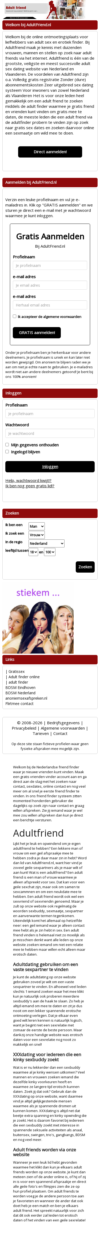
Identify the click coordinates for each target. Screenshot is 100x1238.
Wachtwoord (17, 424)
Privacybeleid (24, 728)
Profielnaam (24, 256)
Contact (60, 733)
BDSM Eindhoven (20, 687)
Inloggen (50, 466)
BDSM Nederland (20, 692)
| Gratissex (15, 671)
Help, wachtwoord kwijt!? (28, 480)
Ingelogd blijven (24, 451)
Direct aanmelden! (50, 151)
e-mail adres (24, 276)
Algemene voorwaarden (63, 728)
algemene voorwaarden (62, 316)
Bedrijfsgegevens (63, 722)
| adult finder (16, 682)
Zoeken (85, 566)
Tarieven (41, 733)
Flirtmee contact (19, 703)
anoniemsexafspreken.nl (26, 698)
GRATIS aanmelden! (37, 332)
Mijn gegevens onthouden (34, 444)
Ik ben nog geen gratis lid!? (29, 485)
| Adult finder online (22, 676)
